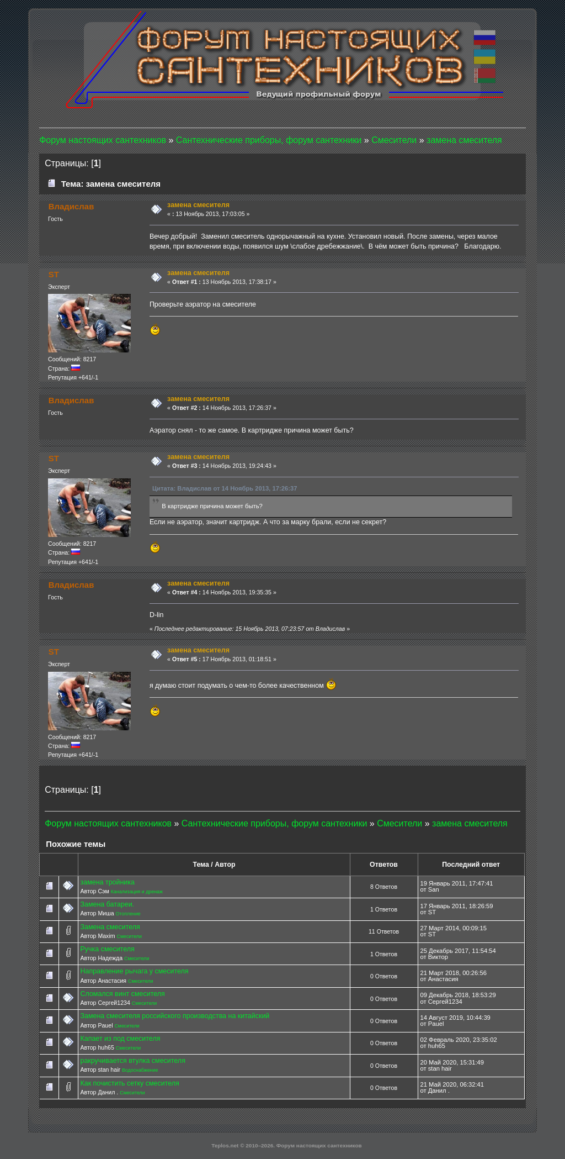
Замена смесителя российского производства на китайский (174, 1016)
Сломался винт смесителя (122, 994)
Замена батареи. (107, 904)
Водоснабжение (140, 1070)
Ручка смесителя (107, 949)
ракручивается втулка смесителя (132, 1061)
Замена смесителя (110, 927)
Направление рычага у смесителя (134, 971)
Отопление (127, 913)
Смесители (129, 936)
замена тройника (107, 882)
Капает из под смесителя (120, 1038)
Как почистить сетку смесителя (129, 1083)
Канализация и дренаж (137, 891)
